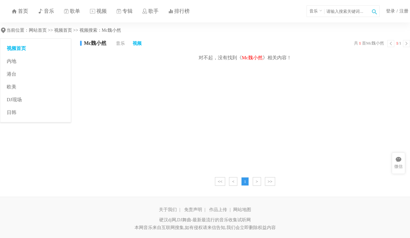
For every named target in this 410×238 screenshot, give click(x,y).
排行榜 (179, 11)
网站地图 (242, 209)
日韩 (11, 112)
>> (270, 181)
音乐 (46, 11)
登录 (390, 11)
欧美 (11, 86)
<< (220, 181)
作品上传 (218, 209)
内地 (11, 61)
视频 (98, 11)
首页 (19, 11)
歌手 (150, 11)
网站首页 (38, 30)
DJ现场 (14, 99)
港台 (11, 74)
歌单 (72, 11)
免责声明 (193, 209)
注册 (403, 11)
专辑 (124, 11)
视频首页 (63, 30)
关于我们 (168, 209)
